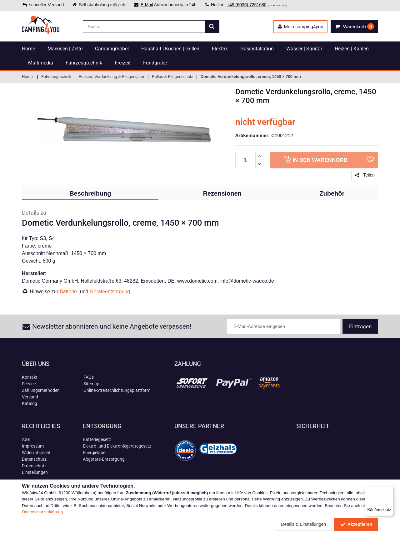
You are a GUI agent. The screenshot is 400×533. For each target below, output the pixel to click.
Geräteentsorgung (110, 291)
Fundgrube (155, 63)
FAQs (88, 377)
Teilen (365, 174)
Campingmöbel (112, 49)
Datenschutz (34, 459)
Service (29, 383)
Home (28, 49)
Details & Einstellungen (303, 524)
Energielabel (94, 452)
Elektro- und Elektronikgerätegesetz (117, 445)
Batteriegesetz (97, 439)
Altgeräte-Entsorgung (104, 459)
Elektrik (220, 49)
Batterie (68, 291)
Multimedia (40, 63)
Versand (30, 396)
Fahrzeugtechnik (84, 63)
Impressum (33, 445)
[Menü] (390, 490)
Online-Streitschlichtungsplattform (116, 390)
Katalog (29, 403)
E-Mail (147, 4)
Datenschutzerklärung (42, 512)
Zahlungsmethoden (41, 390)
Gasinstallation (257, 49)
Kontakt (30, 377)
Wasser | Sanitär (304, 49)
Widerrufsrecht (36, 452)
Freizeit (123, 63)
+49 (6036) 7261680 (247, 4)
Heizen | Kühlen (352, 49)
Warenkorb (316, 159)
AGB (26, 439)
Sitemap (91, 383)
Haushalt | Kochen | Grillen (170, 49)
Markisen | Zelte (65, 49)
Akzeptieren (356, 524)
